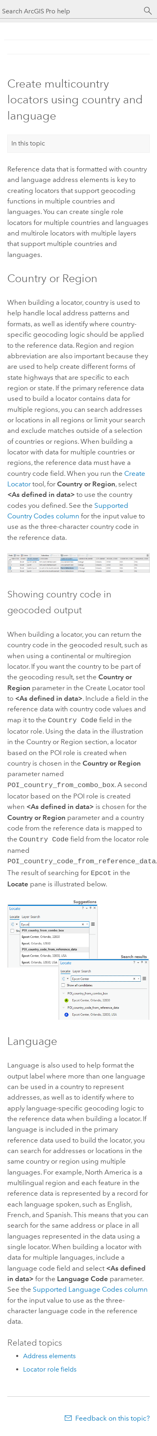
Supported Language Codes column (90, 1285)
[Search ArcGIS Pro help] (70, 11)
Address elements (49, 1352)
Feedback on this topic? (112, 1414)
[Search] (148, 11)
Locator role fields (49, 1365)
